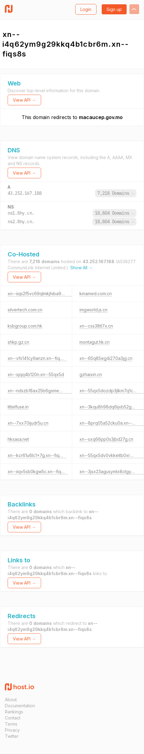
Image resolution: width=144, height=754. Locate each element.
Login (85, 9)
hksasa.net (18, 439)
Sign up (114, 9)
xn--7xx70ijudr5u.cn (28, 423)
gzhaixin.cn (90, 374)
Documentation (20, 705)
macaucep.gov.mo (101, 117)
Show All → (81, 267)
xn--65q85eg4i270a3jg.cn (105, 358)
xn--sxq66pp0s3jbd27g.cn (106, 439)
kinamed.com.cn (95, 293)
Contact (12, 717)
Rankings (14, 711)
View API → (24, 100)
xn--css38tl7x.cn (96, 325)
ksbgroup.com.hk (25, 325)
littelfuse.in (18, 406)
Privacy (12, 730)
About (11, 699)
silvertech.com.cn (25, 309)
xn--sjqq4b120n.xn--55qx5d (36, 374)
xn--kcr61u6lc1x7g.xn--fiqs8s (37, 455)
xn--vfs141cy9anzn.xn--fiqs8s (37, 358)
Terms (11, 724)
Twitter (12, 736)
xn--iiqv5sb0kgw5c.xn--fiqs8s (38, 471)
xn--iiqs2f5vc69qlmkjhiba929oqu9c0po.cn (50, 293)
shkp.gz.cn (18, 342)
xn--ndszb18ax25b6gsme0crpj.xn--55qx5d (51, 390)
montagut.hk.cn (94, 342)
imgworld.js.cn (93, 309)
